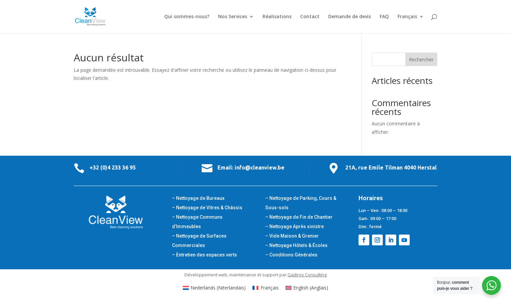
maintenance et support (253, 275)
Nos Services (232, 17)
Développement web (205, 275)
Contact (309, 17)
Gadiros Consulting (307, 275)
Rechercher (421, 59)
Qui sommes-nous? (186, 17)
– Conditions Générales (291, 254)
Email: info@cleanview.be (250, 167)
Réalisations (277, 17)
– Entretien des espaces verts (204, 254)
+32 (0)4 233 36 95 (113, 167)
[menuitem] (411, 23)
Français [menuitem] (270, 287)
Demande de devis (349, 17)
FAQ (384, 17)
